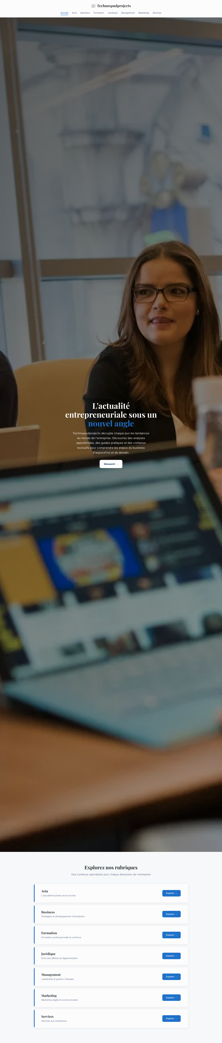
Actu (74, 12)
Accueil (64, 12)
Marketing (143, 12)
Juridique (112, 12)
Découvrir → (111, 464)
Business (85, 12)
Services (157, 12)
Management (128, 12)
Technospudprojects (111, 5)
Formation (99, 12)
